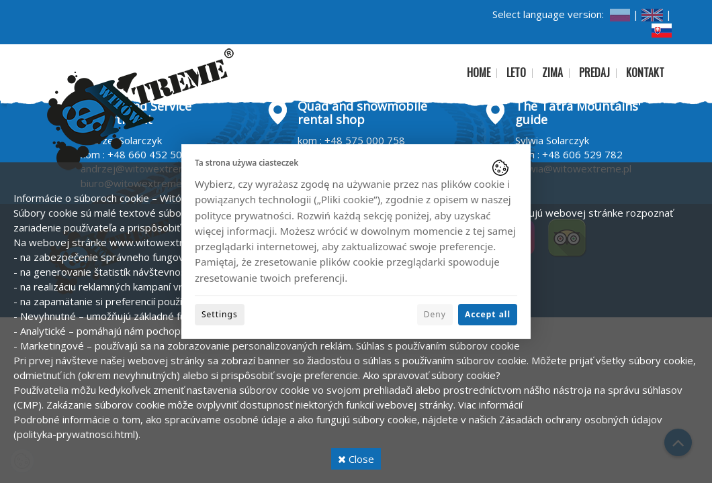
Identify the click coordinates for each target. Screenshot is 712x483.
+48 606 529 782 (582, 154)
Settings (220, 314)
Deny (435, 314)
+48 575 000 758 (364, 140)
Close (356, 459)
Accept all (487, 314)
